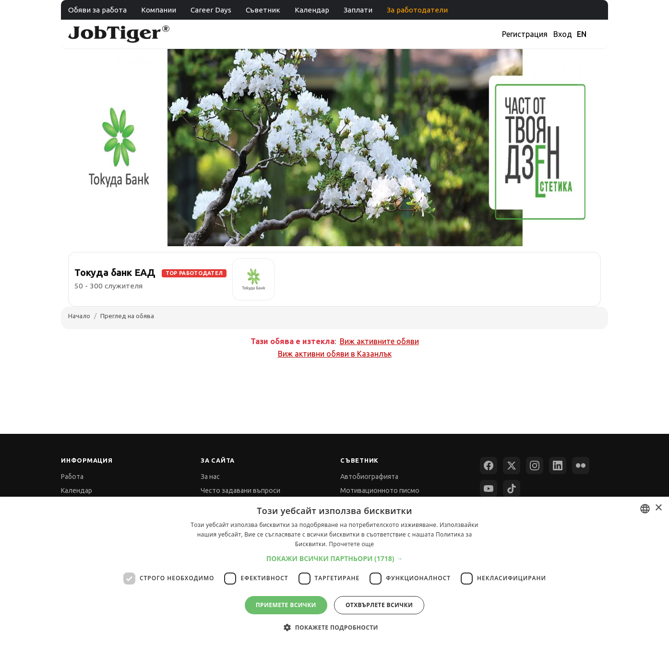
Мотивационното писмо (379, 490)
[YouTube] (488, 488)
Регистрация (525, 34)
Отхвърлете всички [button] (379, 605)
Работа (72, 476)
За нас (210, 476)
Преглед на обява (127, 316)
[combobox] (645, 509)
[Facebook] (488, 465)
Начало (79, 316)
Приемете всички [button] (286, 605)
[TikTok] (511, 488)
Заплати (358, 10)
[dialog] (334, 571)
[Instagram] (534, 465)
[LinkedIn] (557, 465)
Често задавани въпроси (240, 490)
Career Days (211, 10)
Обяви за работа (97, 10)
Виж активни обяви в (335, 353)
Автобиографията (369, 476)
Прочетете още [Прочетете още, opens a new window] (351, 544)
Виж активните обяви (379, 341)
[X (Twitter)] (511, 465)
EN (581, 34)
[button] (334, 558)
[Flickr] (580, 465)
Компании (158, 10)
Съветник (263, 10)
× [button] (658, 508)
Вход (562, 34)
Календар (312, 10)
